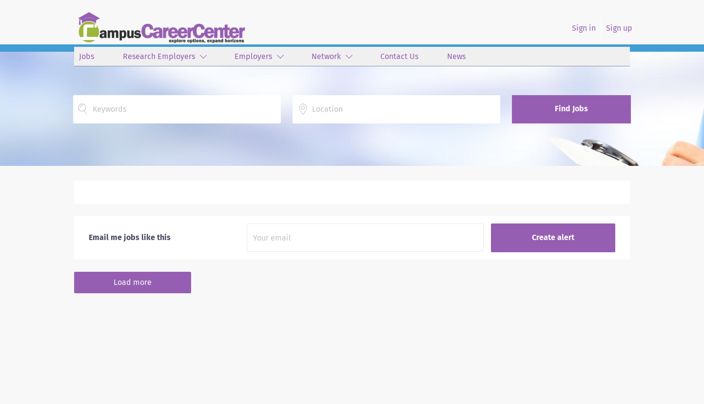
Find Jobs (571, 108)
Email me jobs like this (130, 237)
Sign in (584, 28)
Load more (133, 282)
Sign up (619, 28)
